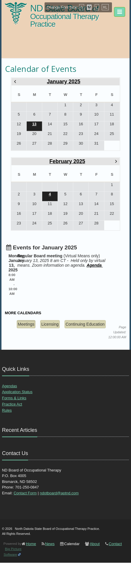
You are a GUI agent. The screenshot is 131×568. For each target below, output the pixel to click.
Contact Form (25, 493)
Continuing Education (85, 324)
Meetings (26, 324)
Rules (7, 410)
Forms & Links (14, 398)
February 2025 (67, 161)
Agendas (9, 386)
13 (34, 124)
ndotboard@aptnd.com (59, 493)
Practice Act (12, 404)
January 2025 (63, 81)
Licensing (50, 324)
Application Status (17, 392)
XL (105, 7)
